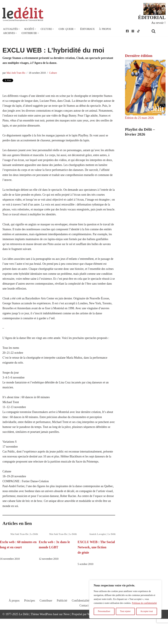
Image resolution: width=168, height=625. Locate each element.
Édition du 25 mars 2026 (139, 118)
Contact (84, 614)
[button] (19, 29)
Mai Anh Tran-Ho (16, 73)
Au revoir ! (158, 22)
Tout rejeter (125, 611)
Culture (54, 73)
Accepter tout (146, 611)
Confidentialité (80, 609)
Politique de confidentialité (144, 603)
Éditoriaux (89, 29)
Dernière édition (138, 56)
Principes (29, 609)
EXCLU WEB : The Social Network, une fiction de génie (96, 553)
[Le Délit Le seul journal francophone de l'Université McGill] (22, 14)
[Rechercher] (157, 31)
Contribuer (45, 609)
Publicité (62, 609)
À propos (107, 29)
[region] (125, 599)
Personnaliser (104, 611)
